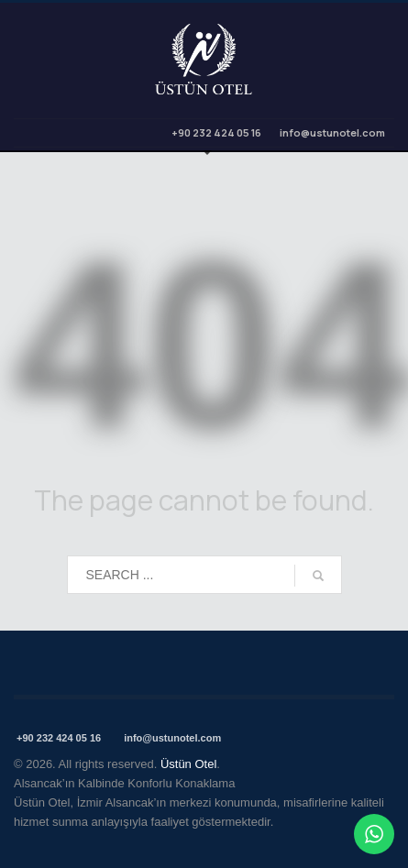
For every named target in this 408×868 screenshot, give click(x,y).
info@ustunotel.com (332, 132)
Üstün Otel (188, 764)
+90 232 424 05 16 (215, 132)
